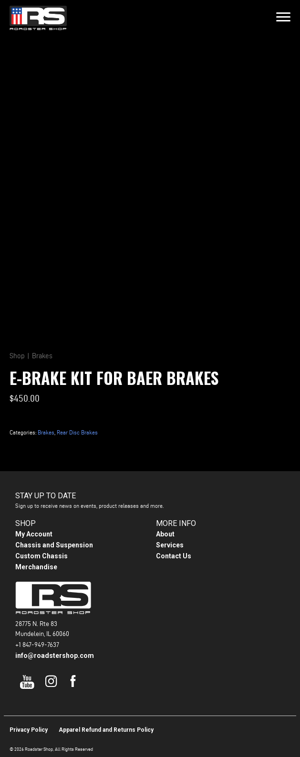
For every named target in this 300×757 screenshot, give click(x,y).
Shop (17, 356)
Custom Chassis (41, 556)
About (165, 534)
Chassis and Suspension (54, 545)
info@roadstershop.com (54, 655)
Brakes (42, 356)
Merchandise (36, 567)
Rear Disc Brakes (77, 432)
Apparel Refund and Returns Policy (106, 730)
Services (170, 545)
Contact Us (173, 556)
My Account (33, 534)
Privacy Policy (29, 730)
